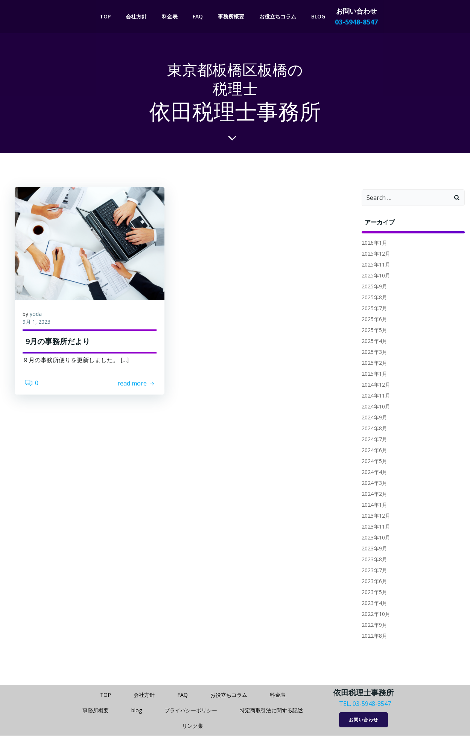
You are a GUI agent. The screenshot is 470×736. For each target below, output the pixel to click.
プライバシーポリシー (190, 709)
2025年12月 (373, 254)
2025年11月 (373, 265)
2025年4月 (372, 342)
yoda (39, 318)
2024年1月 (372, 505)
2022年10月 (373, 615)
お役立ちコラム (278, 15)
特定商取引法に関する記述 (271, 709)
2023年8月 (372, 560)
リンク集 (192, 725)
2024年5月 (372, 462)
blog (319, 15)
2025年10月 (373, 276)
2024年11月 (373, 396)
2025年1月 (372, 374)
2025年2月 (372, 363)
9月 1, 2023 (40, 326)
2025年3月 (372, 353)
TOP (106, 15)
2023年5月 (372, 593)
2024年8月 (372, 429)
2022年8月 (372, 636)
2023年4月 (372, 604)
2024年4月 (372, 473)
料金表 (171, 15)
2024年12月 (373, 385)
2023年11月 (373, 527)
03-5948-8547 (372, 703)
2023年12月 (373, 516)
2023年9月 (372, 549)
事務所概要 (232, 15)
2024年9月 (372, 418)
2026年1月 (372, 243)
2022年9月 (372, 625)
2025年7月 (372, 309)
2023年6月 (372, 582)
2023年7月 (372, 571)
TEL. (345, 703)
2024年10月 (373, 407)
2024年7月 (372, 440)
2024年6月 (372, 451)
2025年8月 (372, 298)
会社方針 (137, 15)
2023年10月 (373, 538)
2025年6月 (372, 320)
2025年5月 (372, 331)
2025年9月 (372, 287)
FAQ (199, 15)
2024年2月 (372, 494)
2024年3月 (372, 484)
